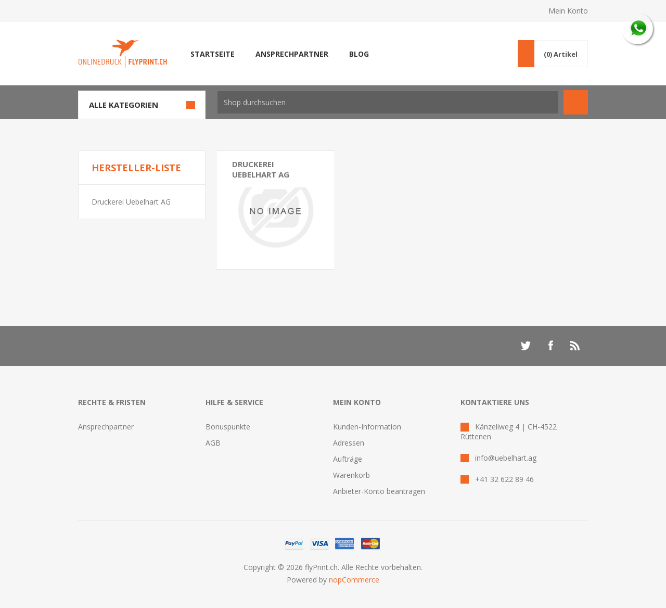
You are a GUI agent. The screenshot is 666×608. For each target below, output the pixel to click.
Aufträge (347, 459)
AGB (213, 443)
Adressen (348, 443)
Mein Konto (568, 11)
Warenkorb (351, 475)
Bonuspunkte (228, 427)
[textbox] (387, 102)
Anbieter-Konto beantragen (379, 491)
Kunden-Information (367, 427)
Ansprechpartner (106, 427)
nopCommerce (354, 580)
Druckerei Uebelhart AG (131, 202)
